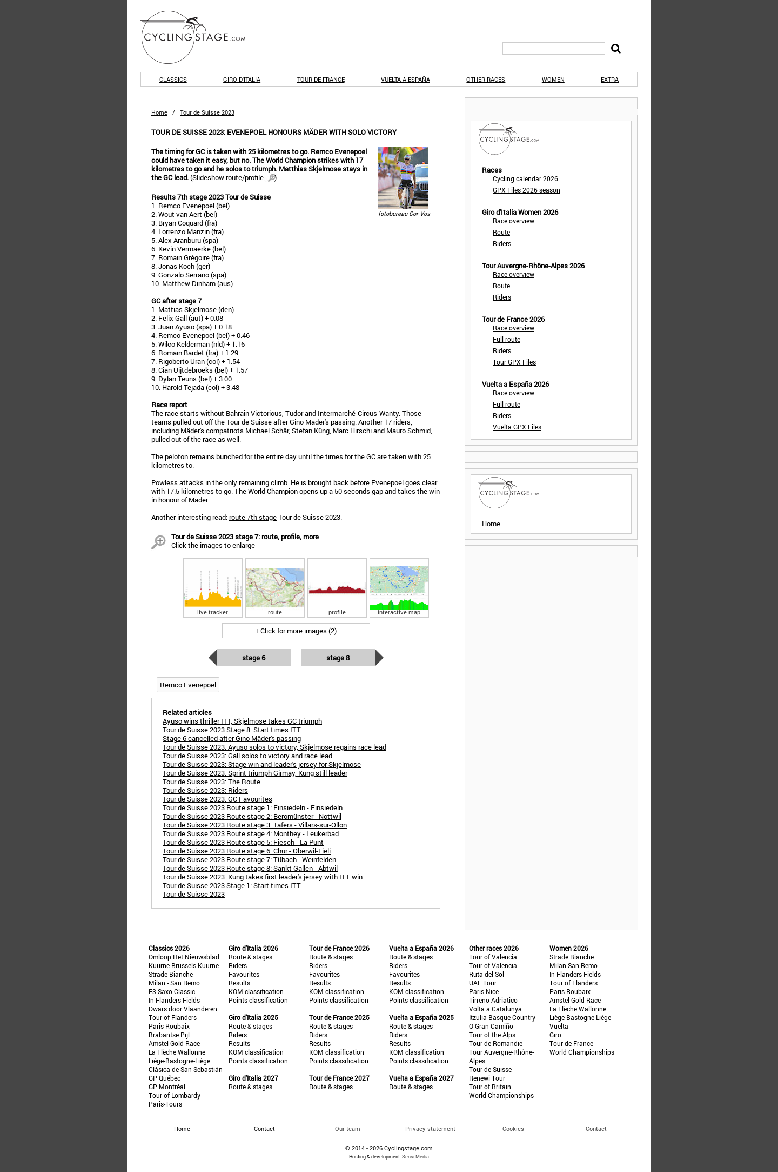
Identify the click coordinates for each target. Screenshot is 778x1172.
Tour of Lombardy (174, 1095)
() (233, 177)
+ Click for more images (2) (296, 630)
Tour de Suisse (490, 1069)
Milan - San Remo (174, 982)
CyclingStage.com (199, 37)
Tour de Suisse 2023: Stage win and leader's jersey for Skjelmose (262, 764)
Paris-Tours (165, 1104)
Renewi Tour (487, 1078)
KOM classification (256, 991)
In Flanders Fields (174, 1000)
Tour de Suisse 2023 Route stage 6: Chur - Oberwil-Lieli (247, 851)
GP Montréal (167, 1086)
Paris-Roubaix (169, 1026)
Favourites (244, 974)
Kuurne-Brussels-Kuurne (184, 965)
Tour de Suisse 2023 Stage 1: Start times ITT (232, 885)
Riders (502, 243)
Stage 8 (338, 658)
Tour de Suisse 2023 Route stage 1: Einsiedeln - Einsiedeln (253, 807)
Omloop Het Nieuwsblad (184, 956)
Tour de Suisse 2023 (194, 894)
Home (159, 112)
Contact (596, 1128)
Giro (555, 1034)
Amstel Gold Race (174, 1043)
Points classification (258, 1000)
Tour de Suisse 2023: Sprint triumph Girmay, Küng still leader (255, 773)
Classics (173, 79)
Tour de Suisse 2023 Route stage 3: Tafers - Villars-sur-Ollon (255, 825)
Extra (610, 79)
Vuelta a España (405, 79)
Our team (347, 1128)
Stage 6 (253, 658)
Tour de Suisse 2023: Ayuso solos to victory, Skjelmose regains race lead (274, 747)
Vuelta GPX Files (517, 426)
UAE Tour (483, 982)
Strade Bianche (171, 974)
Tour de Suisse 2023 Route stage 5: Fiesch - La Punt (243, 842)
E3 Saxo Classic (172, 991)
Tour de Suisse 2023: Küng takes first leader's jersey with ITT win (263, 877)
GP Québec (164, 1078)
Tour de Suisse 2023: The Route (211, 781)
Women (553, 79)
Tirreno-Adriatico (493, 1000)
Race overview (513, 220)
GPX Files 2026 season (526, 190)
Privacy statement (430, 1128)
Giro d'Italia (241, 79)
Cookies (513, 1128)
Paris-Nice (484, 991)
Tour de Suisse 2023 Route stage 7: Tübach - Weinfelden (249, 859)
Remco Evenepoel (188, 685)
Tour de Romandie (495, 1043)
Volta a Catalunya (495, 1008)
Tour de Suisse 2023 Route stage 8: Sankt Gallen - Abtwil (250, 868)
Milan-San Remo (573, 965)
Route (501, 232)
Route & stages (250, 956)
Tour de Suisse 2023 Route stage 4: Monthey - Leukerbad (251, 833)
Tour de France (321, 79)
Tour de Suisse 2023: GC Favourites (217, 799)
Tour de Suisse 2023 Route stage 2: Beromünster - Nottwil (252, 816)
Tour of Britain (490, 1086)
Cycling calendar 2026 (525, 178)
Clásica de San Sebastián (186, 1069)
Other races (485, 79)
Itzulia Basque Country (502, 1017)
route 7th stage (253, 517)
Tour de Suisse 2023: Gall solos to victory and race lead (247, 755)
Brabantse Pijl (169, 1034)
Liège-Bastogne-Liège (179, 1060)
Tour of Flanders (173, 1017)
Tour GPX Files (514, 361)
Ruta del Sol (486, 974)
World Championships (501, 1095)
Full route (506, 339)
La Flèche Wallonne (177, 1052)
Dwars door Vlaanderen (183, 1008)
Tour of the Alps (492, 1034)
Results (239, 982)
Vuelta (558, 1026)
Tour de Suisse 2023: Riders (205, 790)
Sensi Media (415, 1156)
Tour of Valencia (493, 956)
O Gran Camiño (491, 1026)
